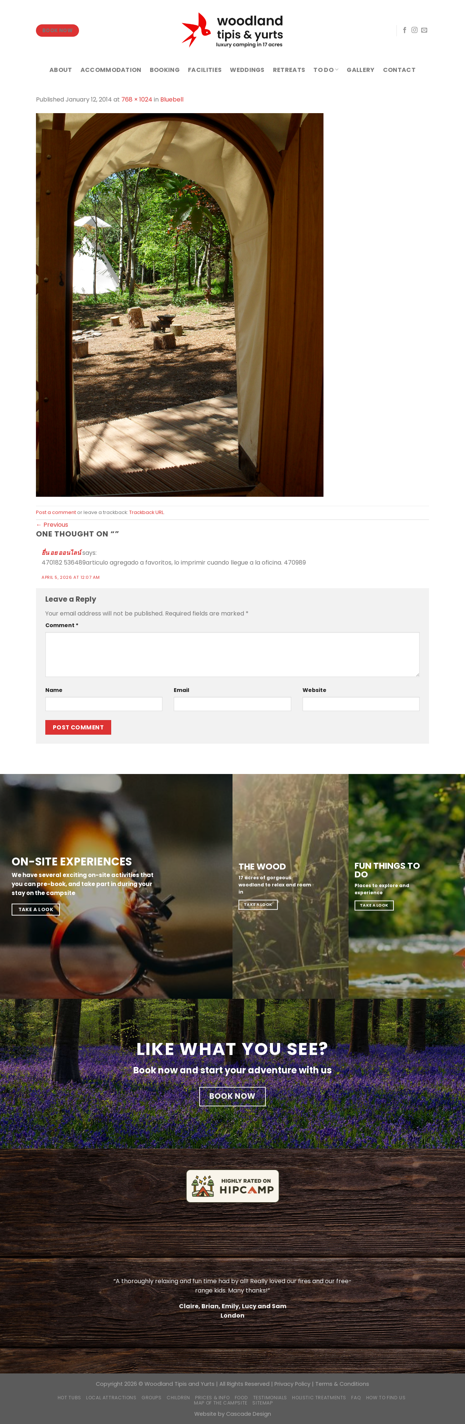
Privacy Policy (292, 1384)
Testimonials (270, 1397)
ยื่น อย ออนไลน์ (61, 552)
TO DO (325, 70)
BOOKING (165, 70)
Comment (62, 625)
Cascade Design (248, 1414)
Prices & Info (212, 1397)
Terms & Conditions (342, 1384)
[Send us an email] (424, 30)
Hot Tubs (69, 1397)
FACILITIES (205, 70)
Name (54, 690)
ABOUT (60, 70)
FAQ (356, 1397)
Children (178, 1397)
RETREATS (289, 70)
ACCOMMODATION (111, 70)
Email (181, 690)
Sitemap (262, 1403)
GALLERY (360, 70)
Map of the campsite (220, 1403)
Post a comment (56, 512)
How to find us (386, 1397)
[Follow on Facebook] (405, 30)
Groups (152, 1397)
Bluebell (171, 99)
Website (314, 690)
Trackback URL (146, 512)
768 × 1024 (136, 99)
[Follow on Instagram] (414, 30)
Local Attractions (111, 1397)
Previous (52, 524)
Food (241, 1397)
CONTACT (399, 70)
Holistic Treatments (319, 1397)
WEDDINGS (247, 70)
